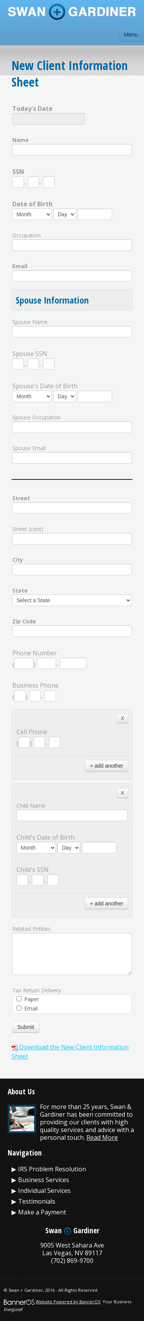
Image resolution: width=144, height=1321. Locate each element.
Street (21, 498)
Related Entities (31, 928)
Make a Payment (42, 1212)
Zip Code (24, 621)
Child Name (31, 805)
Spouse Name (30, 322)
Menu (131, 34)
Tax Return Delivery (36, 990)
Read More (102, 1137)
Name (20, 140)
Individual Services (44, 1190)
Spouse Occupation (36, 417)
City (17, 559)
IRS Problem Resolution (52, 1169)
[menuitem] (72, 1169)
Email (19, 266)
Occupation (26, 235)
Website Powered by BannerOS (68, 1301)
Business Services (43, 1180)
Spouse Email (29, 448)
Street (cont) (27, 529)
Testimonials (36, 1201)
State (20, 590)
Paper (28, 999)
